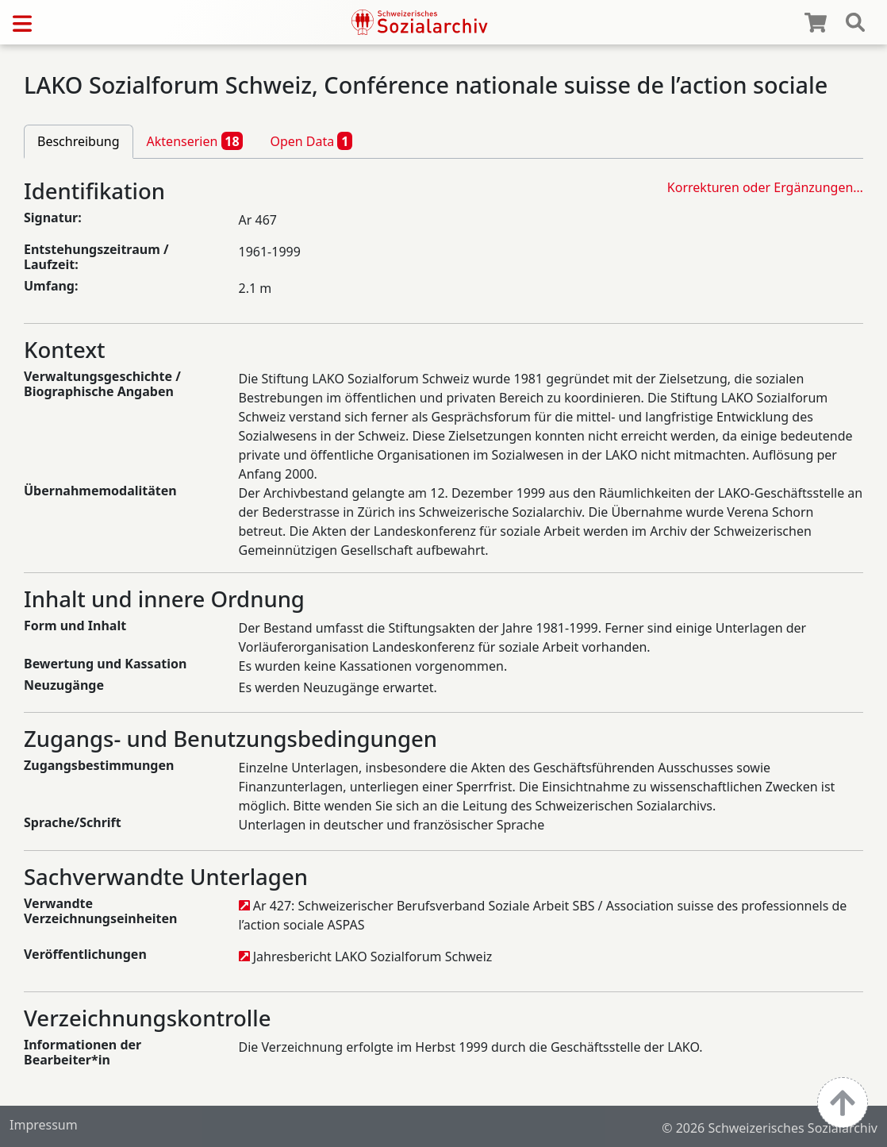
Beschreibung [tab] (78, 141)
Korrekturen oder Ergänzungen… (765, 187)
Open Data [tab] (311, 140)
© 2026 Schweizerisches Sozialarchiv (769, 1128)
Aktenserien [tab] (195, 140)
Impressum (44, 1125)
